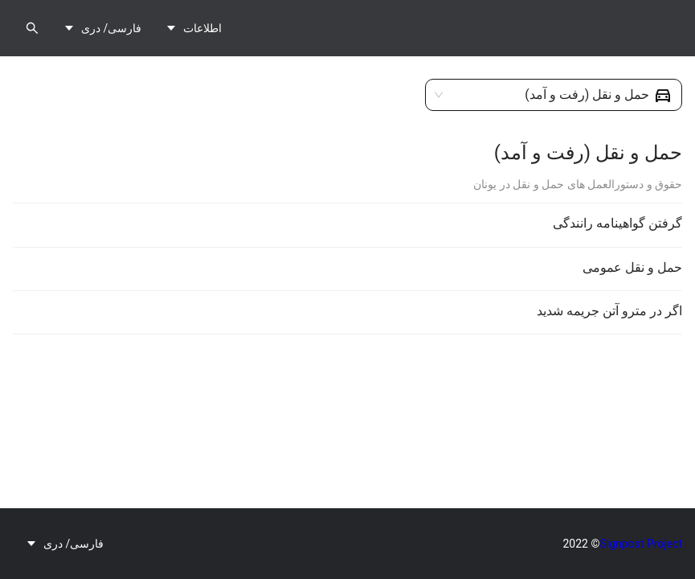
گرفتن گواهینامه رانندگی (617, 223)
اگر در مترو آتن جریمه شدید (609, 310)
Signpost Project (640, 543)
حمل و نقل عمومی (632, 267)
